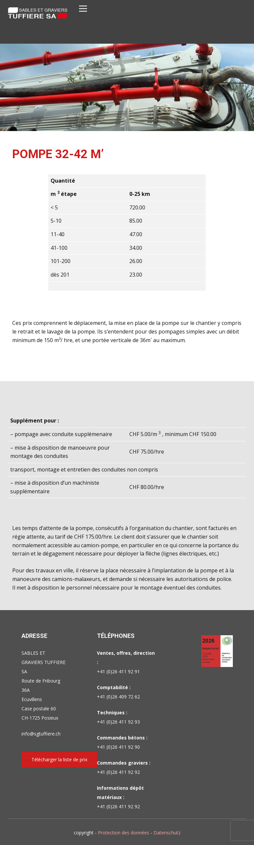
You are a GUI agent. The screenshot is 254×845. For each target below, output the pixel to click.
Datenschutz (167, 832)
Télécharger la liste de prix (59, 759)
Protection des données (123, 832)
